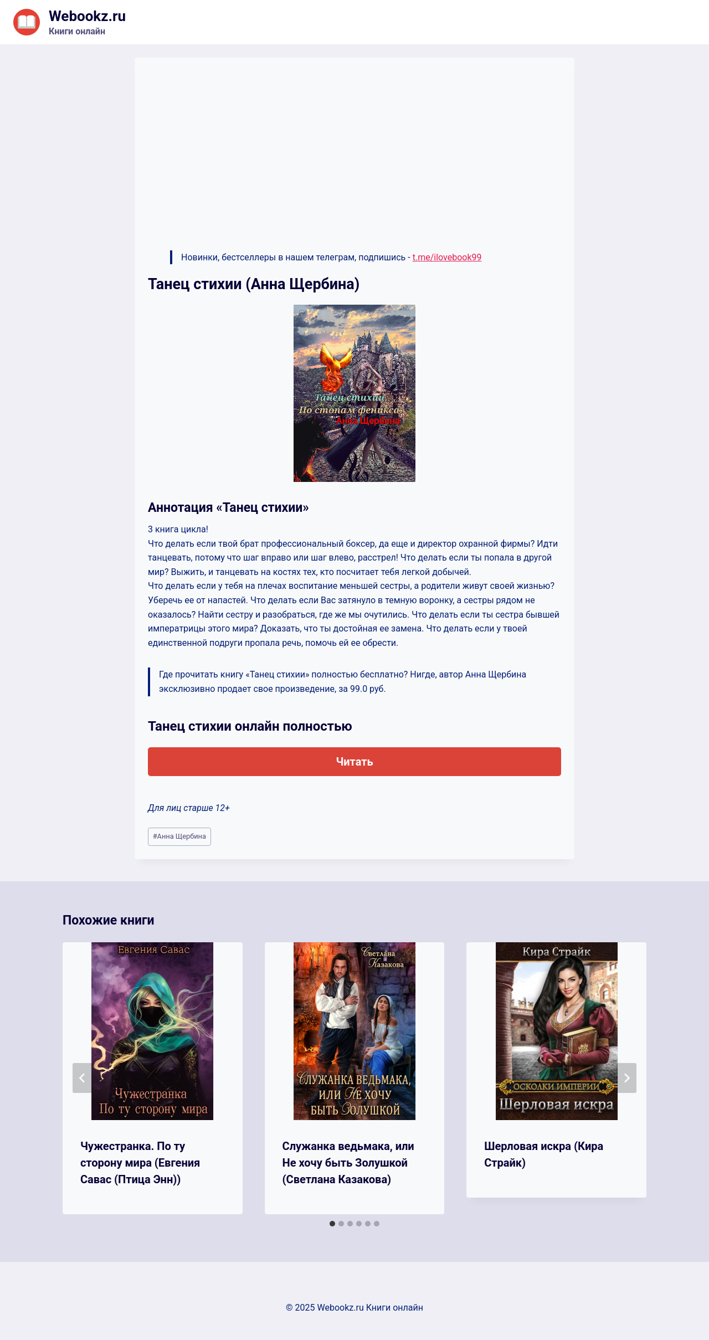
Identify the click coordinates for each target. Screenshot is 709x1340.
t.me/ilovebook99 (447, 257)
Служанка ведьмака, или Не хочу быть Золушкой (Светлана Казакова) (348, 1162)
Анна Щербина (179, 836)
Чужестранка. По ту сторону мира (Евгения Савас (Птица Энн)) (140, 1162)
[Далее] (626, 1078)
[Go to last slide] (83, 1078)
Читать (354, 761)
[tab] (332, 1223)
